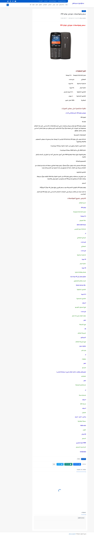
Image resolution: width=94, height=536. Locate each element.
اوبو (57, 4)
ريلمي (54, 4)
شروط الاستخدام (52, 1)
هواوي (40, 4)
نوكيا (66, 4)
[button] (77, 464)
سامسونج (61, 4)
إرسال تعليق (81, 517)
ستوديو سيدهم (78, 3)
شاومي (49, 4)
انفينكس (45, 4)
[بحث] (8, 5)
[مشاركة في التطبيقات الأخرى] (54, 464)
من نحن (45, 1)
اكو (30, 4)
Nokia (84, 11)
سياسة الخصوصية (62, 1)
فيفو (33, 4)
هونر (37, 4)
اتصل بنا (40, 1)
